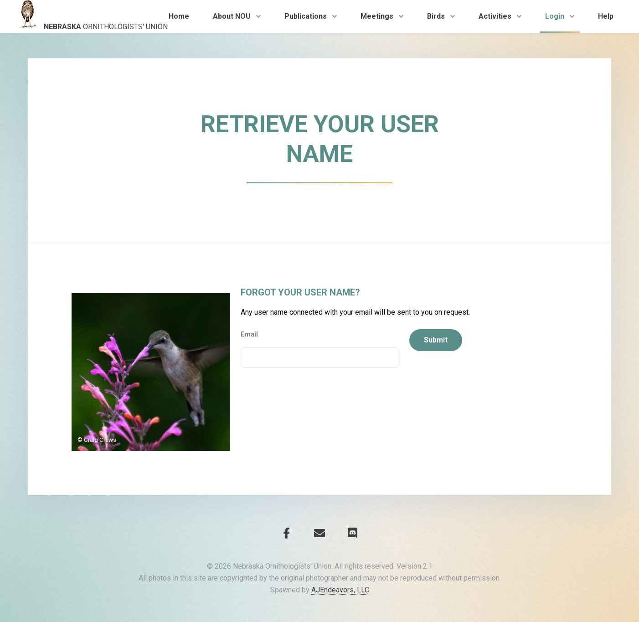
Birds (436, 16)
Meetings (377, 16)
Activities (495, 16)
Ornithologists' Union (91, 15)
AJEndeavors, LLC (340, 590)
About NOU (232, 16)
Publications (305, 16)
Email (249, 334)
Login (554, 16)
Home (179, 16)
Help (605, 16)
